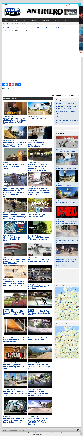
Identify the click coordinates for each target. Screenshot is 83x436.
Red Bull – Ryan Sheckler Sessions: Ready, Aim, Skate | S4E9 (14, 366)
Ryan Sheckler (10, 88)
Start (6, 20)
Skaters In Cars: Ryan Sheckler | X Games (36, 215)
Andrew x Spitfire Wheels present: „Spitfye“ (66, 106)
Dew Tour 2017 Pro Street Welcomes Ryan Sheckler (38, 238)
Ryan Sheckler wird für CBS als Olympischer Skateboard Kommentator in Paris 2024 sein (14, 121)
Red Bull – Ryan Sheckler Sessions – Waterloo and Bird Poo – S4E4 (38, 393)
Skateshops (34, 20)
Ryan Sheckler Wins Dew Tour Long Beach (39, 287)
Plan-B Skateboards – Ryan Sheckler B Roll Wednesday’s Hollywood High (14, 216)
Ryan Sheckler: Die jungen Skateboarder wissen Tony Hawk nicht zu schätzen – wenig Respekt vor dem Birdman (13, 192)
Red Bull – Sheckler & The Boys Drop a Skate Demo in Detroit (39, 313)
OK (47, 434)
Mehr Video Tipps (61, 265)
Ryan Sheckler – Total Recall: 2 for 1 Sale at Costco (39, 339)
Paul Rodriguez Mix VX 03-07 (63, 108)
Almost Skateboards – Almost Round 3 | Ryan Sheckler (12, 239)
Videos (23, 20)
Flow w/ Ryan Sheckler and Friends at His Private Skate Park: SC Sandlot (14, 261)
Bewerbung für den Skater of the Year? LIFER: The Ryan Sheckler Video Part (15, 144)
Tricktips (56, 20)
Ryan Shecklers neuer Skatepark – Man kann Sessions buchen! (37, 144)
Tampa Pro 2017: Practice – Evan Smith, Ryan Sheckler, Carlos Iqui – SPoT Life (14, 283)
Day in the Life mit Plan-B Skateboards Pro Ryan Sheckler (13, 166)
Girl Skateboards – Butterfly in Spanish (65, 103)
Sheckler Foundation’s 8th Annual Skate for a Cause (38, 260)
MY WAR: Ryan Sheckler (37, 118)
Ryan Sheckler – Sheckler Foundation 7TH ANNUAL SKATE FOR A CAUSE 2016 (13, 313)
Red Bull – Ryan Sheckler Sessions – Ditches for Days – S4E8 (39, 366)
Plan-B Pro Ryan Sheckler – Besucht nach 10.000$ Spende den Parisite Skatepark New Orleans (38, 167)
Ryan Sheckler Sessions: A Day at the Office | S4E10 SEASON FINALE (13, 340)
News (15, 20)
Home (4, 23)
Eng (65, 20)
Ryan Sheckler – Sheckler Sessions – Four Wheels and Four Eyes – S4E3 (31, 28)
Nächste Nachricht (73, 95)
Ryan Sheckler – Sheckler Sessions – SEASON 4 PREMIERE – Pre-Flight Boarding (38, 421)
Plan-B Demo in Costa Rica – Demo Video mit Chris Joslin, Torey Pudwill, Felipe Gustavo (66, 261)
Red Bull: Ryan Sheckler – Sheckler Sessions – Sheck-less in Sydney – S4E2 (14, 420)
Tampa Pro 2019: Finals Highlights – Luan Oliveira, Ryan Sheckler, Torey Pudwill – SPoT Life (39, 191)
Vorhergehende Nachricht (59, 95)
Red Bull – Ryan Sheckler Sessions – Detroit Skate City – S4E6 (15, 393)
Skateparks (45, 20)
